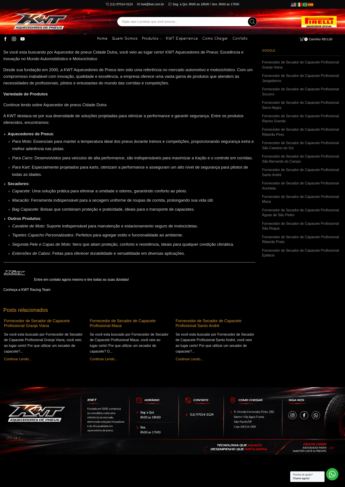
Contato (240, 39)
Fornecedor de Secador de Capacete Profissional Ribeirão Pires (300, 132)
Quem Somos (125, 39)
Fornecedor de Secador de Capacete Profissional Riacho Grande (300, 118)
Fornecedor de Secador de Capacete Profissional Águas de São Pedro (300, 212)
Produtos (151, 39)
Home (102, 39)
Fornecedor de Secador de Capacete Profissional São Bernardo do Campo (300, 158)
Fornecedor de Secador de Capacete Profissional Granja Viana (37, 323)
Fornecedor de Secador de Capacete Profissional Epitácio (300, 253)
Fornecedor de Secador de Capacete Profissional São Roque (300, 226)
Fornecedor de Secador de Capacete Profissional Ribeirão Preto (300, 239)
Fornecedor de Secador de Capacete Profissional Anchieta (300, 185)
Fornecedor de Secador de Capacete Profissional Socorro (300, 91)
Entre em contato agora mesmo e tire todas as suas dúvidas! (81, 279)
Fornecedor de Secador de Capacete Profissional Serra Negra (300, 105)
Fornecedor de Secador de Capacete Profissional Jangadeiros (300, 78)
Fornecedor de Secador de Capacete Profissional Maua (300, 199)
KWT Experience (182, 39)
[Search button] (252, 21)
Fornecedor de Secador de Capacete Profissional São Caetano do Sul (300, 145)
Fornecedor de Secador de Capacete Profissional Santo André (208, 323)
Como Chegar (215, 39)
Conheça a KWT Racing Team (27, 290)
